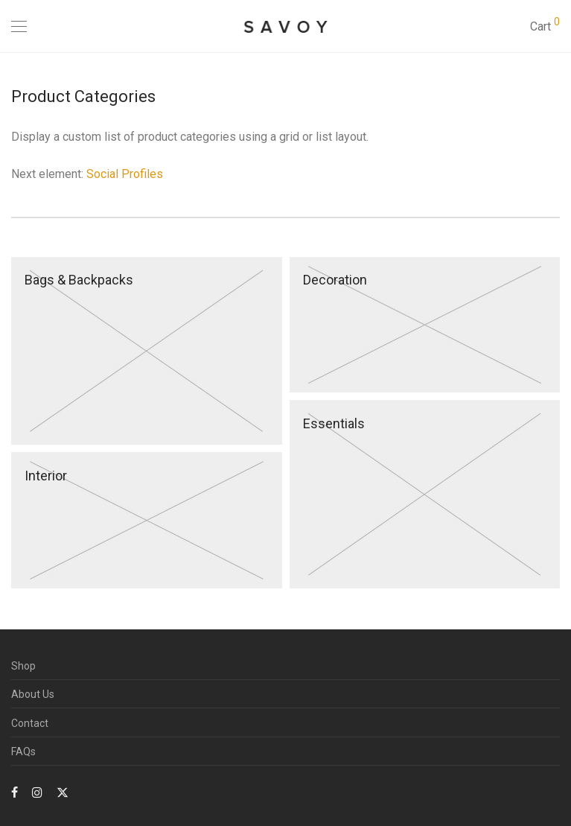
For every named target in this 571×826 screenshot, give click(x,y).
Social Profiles (124, 174)
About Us (32, 694)
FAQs (23, 751)
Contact (29, 723)
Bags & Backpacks (79, 279)
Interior (46, 475)
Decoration (335, 279)
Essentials (334, 423)
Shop (23, 666)
